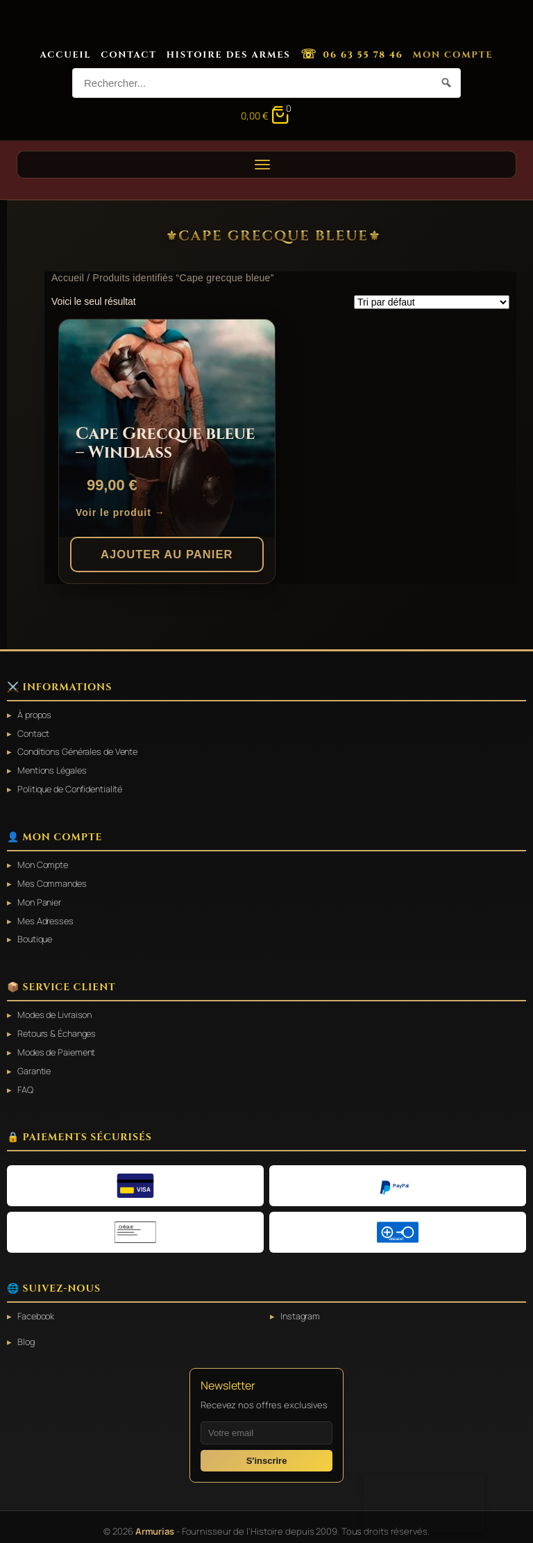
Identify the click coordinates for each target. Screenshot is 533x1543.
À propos (36, 714)
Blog (26, 1334)
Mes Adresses (47, 916)
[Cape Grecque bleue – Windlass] (167, 427)
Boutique (36, 934)
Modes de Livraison (57, 1009)
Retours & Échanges (59, 1027)
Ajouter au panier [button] (167, 553)
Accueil (66, 55)
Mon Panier (41, 898)
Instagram (301, 1308)
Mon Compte (453, 55)
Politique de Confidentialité (74, 787)
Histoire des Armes (229, 55)
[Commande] (431, 302)
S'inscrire (266, 1452)
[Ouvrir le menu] (266, 164)
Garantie (35, 1064)
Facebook (37, 1308)
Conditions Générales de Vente (82, 750)
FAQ (25, 1082)
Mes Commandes (53, 880)
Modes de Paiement (59, 1046)
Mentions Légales (54, 768)
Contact (129, 55)
